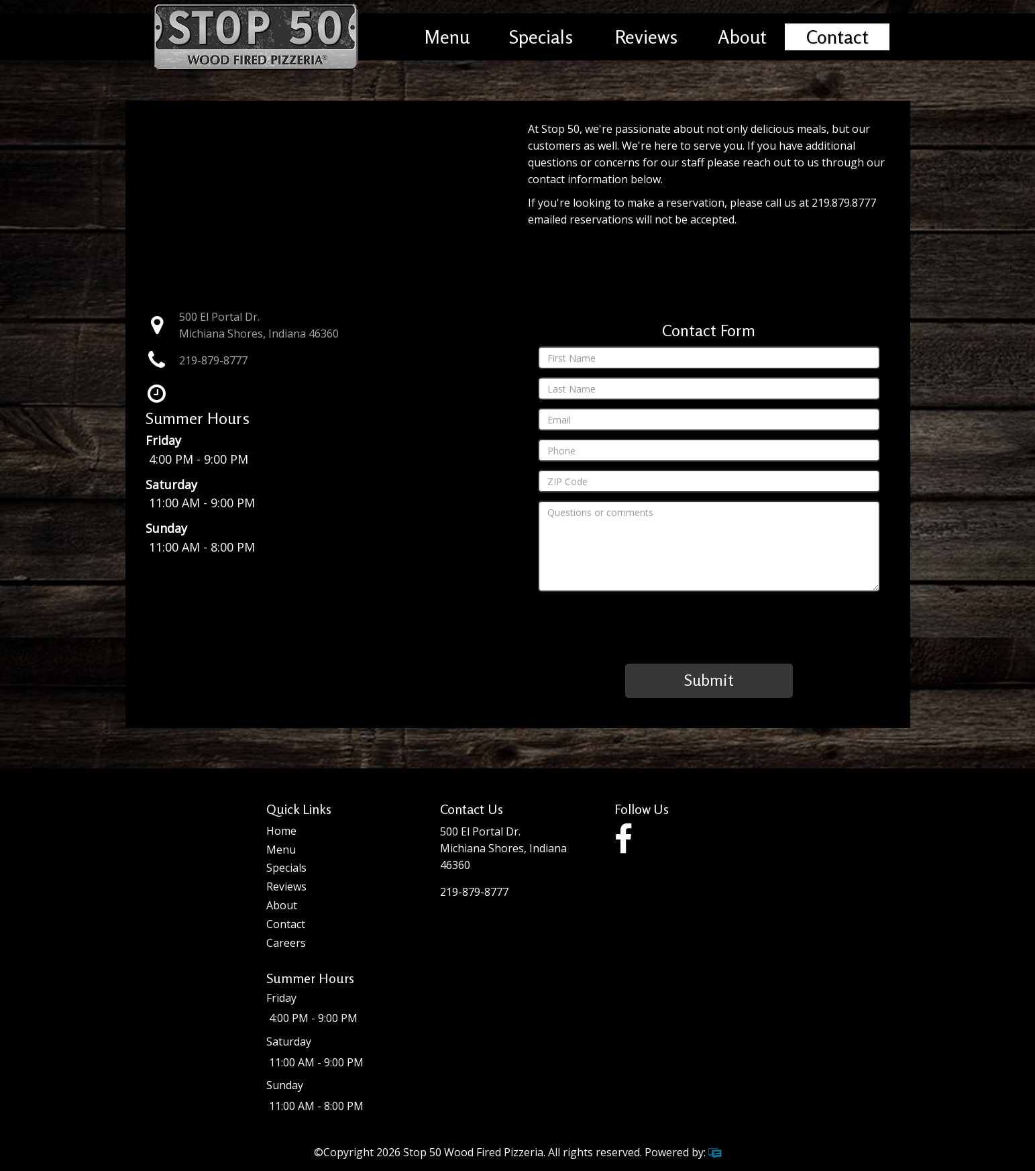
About (742, 37)
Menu (447, 37)
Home (281, 830)
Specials (541, 37)
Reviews (646, 37)
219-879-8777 (213, 360)
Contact (837, 37)
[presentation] (709, 626)
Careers (286, 942)
